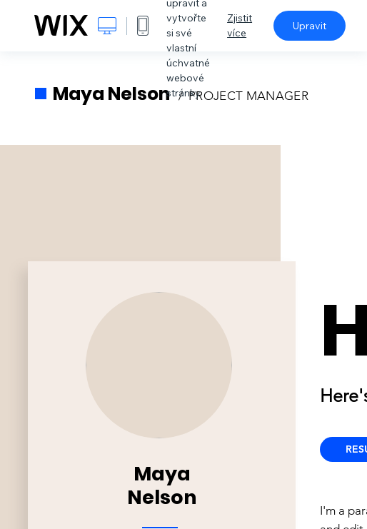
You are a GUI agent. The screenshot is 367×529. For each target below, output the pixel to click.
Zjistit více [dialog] (239, 25)
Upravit (309, 25)
